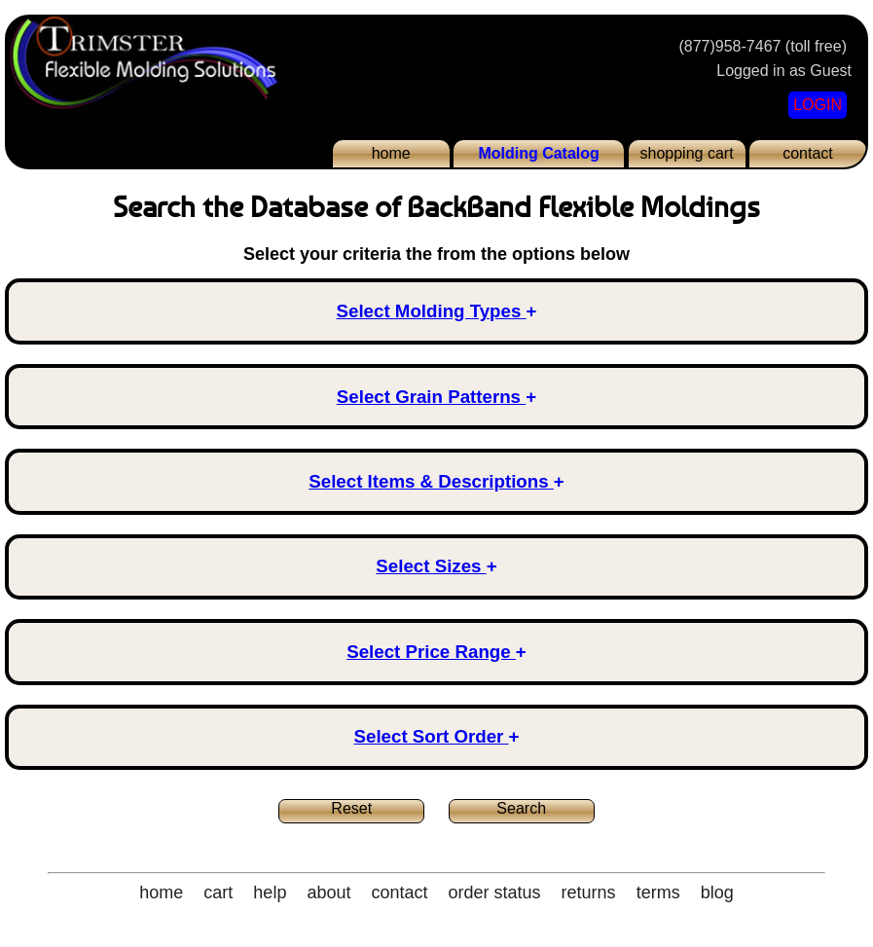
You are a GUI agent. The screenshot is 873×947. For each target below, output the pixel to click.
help (269, 892)
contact (807, 153)
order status (495, 892)
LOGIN (817, 104)
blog (717, 892)
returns (589, 892)
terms (658, 892)
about (328, 892)
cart (218, 892)
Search (521, 808)
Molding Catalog (538, 153)
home (391, 153)
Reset (351, 808)
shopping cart (687, 153)
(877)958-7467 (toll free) (762, 46)
